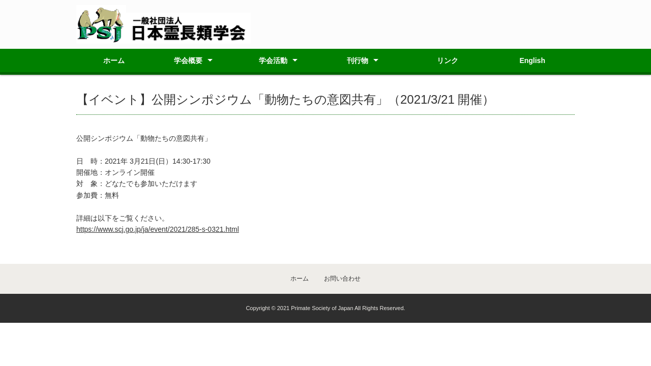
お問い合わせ (342, 278)
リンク (447, 60)
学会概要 (188, 60)
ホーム (114, 60)
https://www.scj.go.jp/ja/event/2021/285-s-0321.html (157, 229)
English (532, 60)
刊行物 (357, 60)
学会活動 (273, 60)
